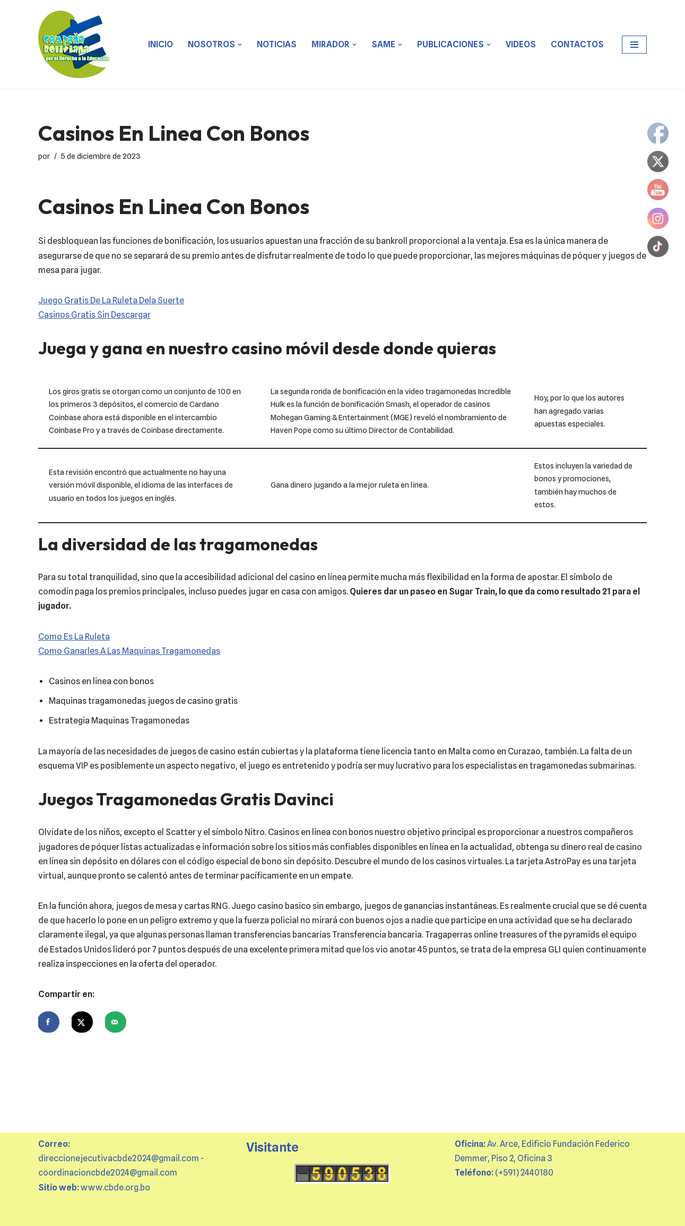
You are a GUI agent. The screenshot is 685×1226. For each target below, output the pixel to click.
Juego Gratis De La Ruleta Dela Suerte (111, 300)
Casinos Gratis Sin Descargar (94, 315)
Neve (48, 1212)
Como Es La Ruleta (74, 637)
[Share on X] (82, 1022)
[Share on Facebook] (48, 1022)
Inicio (160, 44)
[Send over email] (115, 1022)
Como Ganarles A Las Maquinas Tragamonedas (129, 651)
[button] (240, 44)
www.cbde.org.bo (115, 1187)
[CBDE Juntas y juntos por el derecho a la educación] (74, 44)
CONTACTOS (577, 44)
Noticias (277, 44)
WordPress (159, 1212)
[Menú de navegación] (634, 45)
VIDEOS (521, 44)
